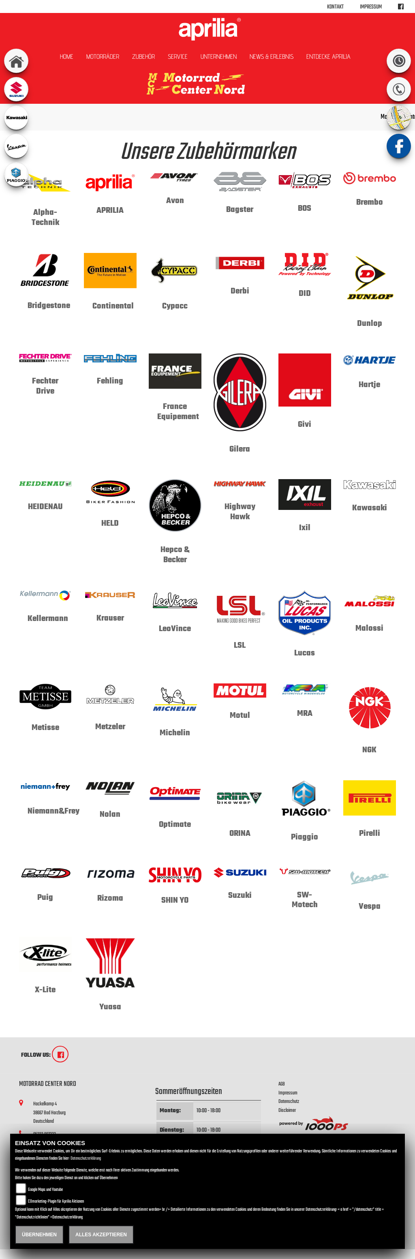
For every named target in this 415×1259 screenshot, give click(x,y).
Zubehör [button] (143, 56)
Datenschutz (288, 1101)
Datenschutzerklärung (86, 1158)
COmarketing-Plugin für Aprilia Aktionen (56, 1201)
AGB (281, 1084)
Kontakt (335, 7)
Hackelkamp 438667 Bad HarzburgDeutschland (49, 1113)
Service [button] (178, 56)
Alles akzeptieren (101, 1235)
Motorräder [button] (102, 56)
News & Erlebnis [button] (271, 56)
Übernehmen (39, 1235)
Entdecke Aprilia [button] (328, 56)
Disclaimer (287, 1110)
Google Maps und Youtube (45, 1189)
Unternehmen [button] (219, 56)
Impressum (371, 7)
